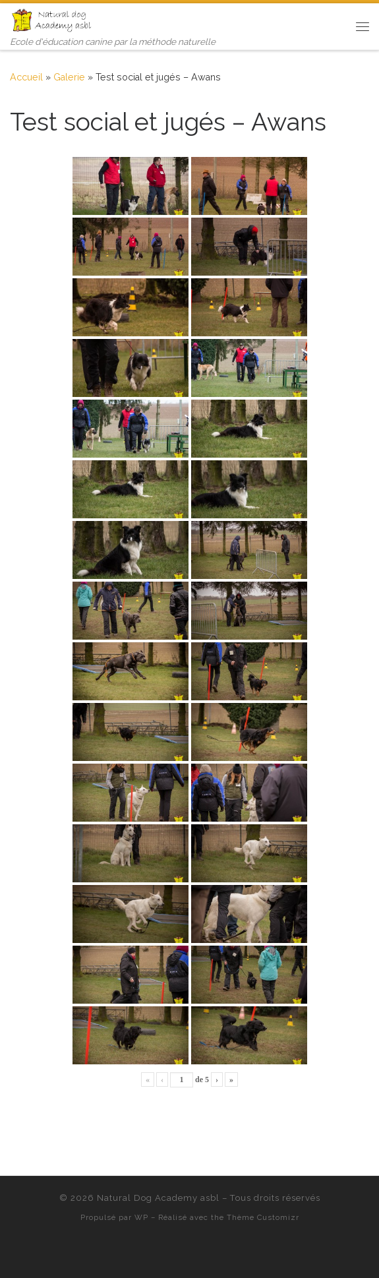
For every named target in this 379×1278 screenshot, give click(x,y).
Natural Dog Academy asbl (158, 1198)
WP (141, 1217)
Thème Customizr (263, 1217)
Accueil (26, 77)
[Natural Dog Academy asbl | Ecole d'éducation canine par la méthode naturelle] (53, 19)
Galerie (69, 77)
